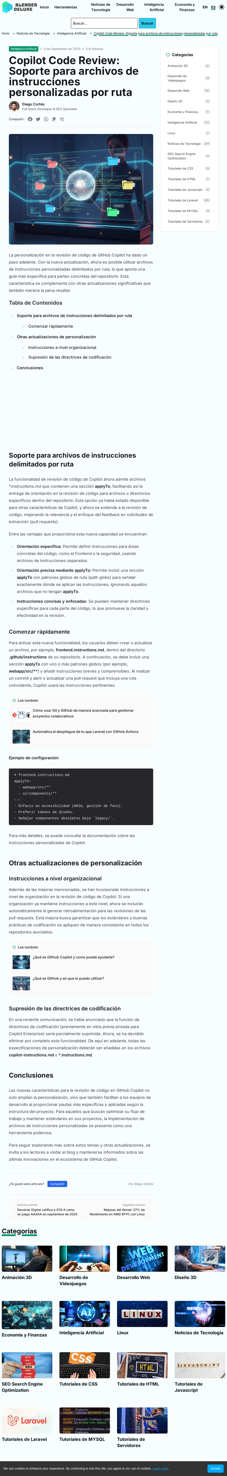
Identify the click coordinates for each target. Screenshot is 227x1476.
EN (205, 7)
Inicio (44, 7)
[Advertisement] (81, 408)
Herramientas (65, 7)
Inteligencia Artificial (154, 7)
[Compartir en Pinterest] (54, 119)
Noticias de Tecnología (100, 7)
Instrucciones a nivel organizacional (62, 347)
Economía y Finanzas (185, 7)
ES (213, 7)
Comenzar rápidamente (50, 326)
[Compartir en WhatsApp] (46, 119)
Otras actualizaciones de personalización (56, 337)
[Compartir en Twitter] (38, 119)
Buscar (147, 23)
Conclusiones (30, 367)
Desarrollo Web (125, 7)
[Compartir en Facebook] (30, 119)
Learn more (160, 1468)
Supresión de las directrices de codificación (70, 357)
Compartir (57, 1184)
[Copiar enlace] (62, 119)
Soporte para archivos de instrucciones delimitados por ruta (74, 315)
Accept (215, 1468)
